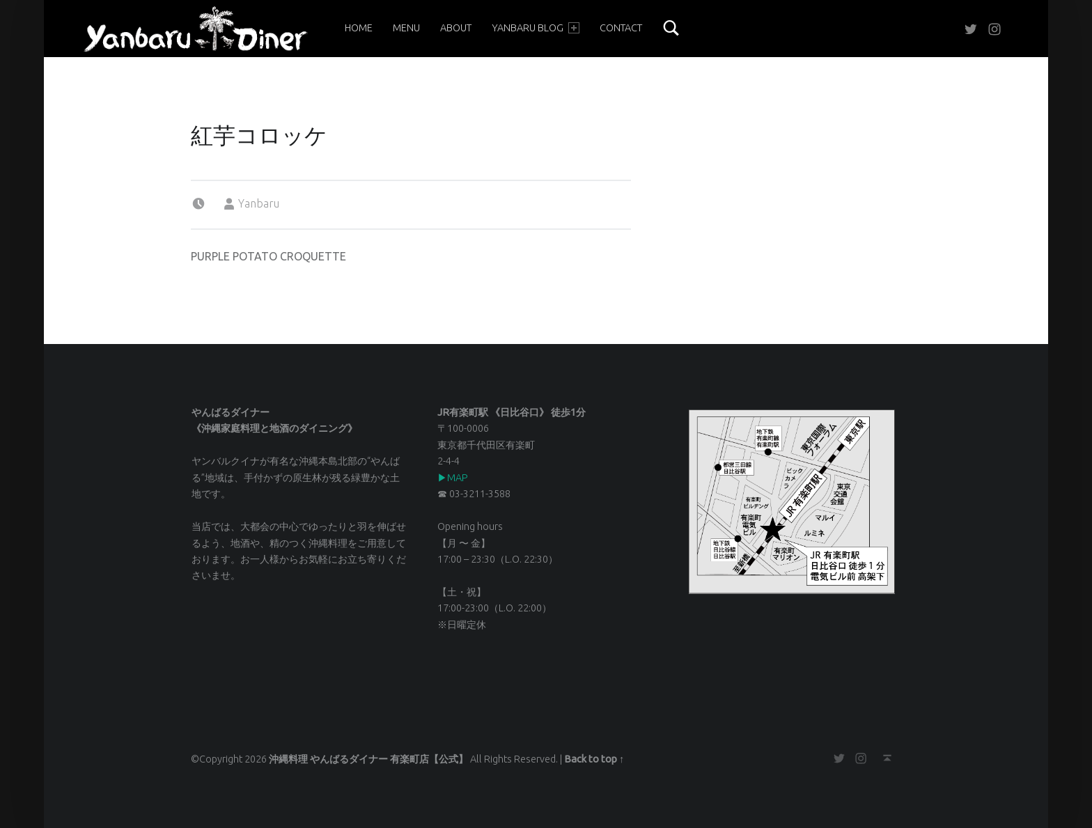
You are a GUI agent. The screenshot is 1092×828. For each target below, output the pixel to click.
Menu (406, 27)
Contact (621, 27)
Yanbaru (258, 203)
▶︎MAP (452, 477)
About (455, 27)
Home (359, 27)
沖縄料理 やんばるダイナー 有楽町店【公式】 (368, 759)
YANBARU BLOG (535, 27)
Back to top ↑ (594, 759)
